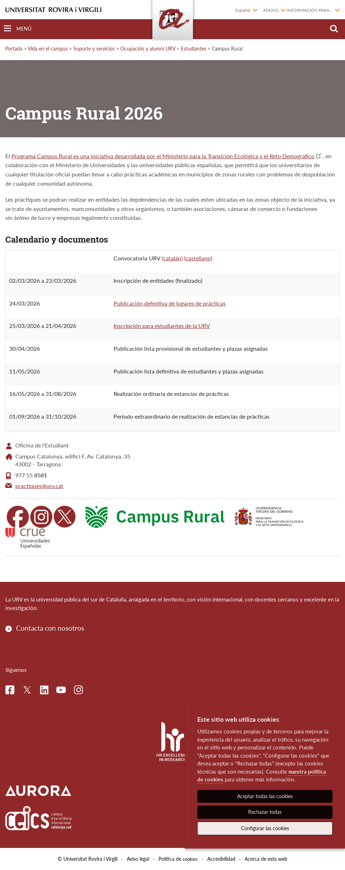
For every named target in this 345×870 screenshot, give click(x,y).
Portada (13, 49)
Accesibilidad (221, 859)
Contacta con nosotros (50, 628)
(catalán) (172, 258)
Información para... (310, 10)
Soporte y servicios (94, 49)
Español (242, 10)
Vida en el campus (48, 49)
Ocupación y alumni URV (147, 49)
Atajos (270, 10)
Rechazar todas (265, 812)
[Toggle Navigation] (17, 29)
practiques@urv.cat (39, 485)
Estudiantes (193, 49)
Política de (178, 859)
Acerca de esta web (266, 859)
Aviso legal (138, 859)
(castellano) (198, 258)
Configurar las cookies (265, 828)
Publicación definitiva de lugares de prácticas (170, 303)
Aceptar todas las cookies (265, 796)
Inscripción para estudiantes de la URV (162, 325)
